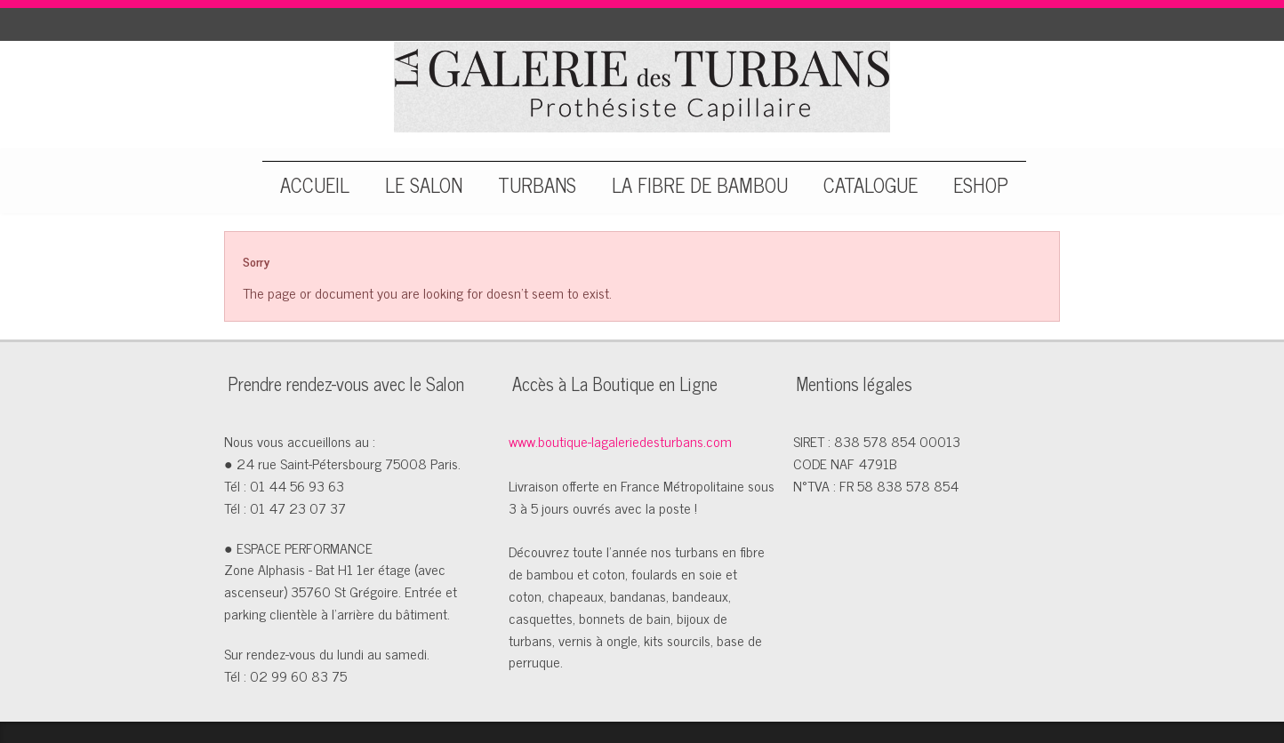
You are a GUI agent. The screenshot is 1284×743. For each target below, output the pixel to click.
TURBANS (537, 182)
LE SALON (423, 182)
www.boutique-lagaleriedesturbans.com (620, 440)
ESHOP (980, 182)
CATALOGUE (870, 182)
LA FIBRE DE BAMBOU (700, 182)
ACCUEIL (314, 182)
